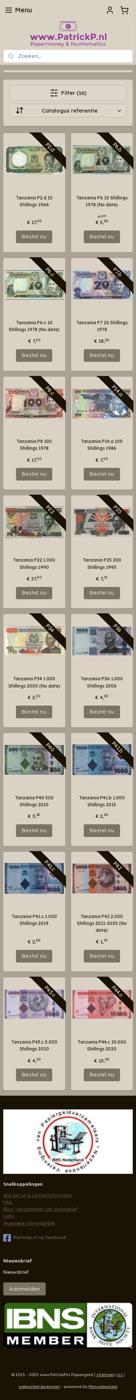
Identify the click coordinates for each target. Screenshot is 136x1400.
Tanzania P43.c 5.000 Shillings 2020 (34, 1045)
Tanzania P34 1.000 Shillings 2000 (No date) (34, 682)
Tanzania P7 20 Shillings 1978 (102, 326)
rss (120, 1374)
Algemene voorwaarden (29, 1223)
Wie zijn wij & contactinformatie (37, 1195)
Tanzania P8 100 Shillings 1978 (34, 445)
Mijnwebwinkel (103, 1386)
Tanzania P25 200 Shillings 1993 (102, 563)
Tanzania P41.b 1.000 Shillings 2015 (102, 801)
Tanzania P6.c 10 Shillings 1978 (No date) (34, 326)
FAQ (7, 1202)
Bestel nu (34, 236)
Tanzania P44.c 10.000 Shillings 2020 (102, 1045)
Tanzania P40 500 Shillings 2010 (34, 801)
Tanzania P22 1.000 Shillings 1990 (34, 563)
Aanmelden (24, 1288)
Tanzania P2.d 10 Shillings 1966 (34, 201)
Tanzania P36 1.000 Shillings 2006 (102, 682)
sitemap (105, 1374)
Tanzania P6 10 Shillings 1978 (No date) (102, 201)
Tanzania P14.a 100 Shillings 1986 (102, 445)
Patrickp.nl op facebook (34, 1238)
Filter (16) (68, 93)
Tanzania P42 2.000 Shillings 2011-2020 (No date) (102, 923)
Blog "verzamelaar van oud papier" (41, 1209)
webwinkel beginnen (39, 1386)
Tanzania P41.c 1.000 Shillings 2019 (34, 920)
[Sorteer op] (67, 110)
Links (8, 1216)
